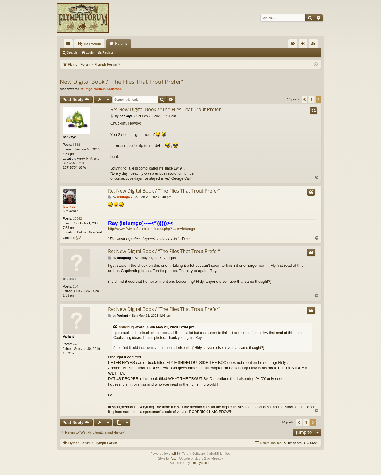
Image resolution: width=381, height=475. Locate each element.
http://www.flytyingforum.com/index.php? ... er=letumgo (151, 229)
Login (90, 52)
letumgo (86, 89)
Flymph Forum (89, 43)
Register (108, 52)
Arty (174, 458)
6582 (76, 144)
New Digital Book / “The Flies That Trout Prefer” (121, 82)
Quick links (69, 44)
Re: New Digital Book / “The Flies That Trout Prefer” (166, 109)
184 (75, 286)
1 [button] (311, 99)
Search (72, 52)
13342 (77, 218)
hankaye (69, 137)
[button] (304, 99)
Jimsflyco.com (201, 463)
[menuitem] (292, 43)
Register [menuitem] (314, 44)
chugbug (69, 278)
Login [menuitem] (304, 44)
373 (75, 344)
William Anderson (108, 89)
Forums (121, 43)
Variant (68, 336)
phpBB (173, 453)
